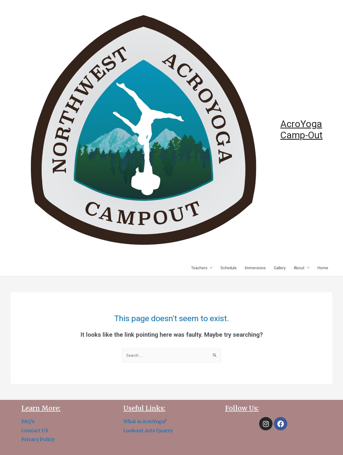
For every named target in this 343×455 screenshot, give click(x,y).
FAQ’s (28, 421)
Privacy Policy (37, 439)
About (299, 268)
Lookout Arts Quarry (148, 430)
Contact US (34, 430)
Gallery (280, 268)
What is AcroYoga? (145, 421)
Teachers (199, 268)
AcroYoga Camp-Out (301, 130)
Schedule (229, 268)
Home (323, 268)
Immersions (255, 268)
